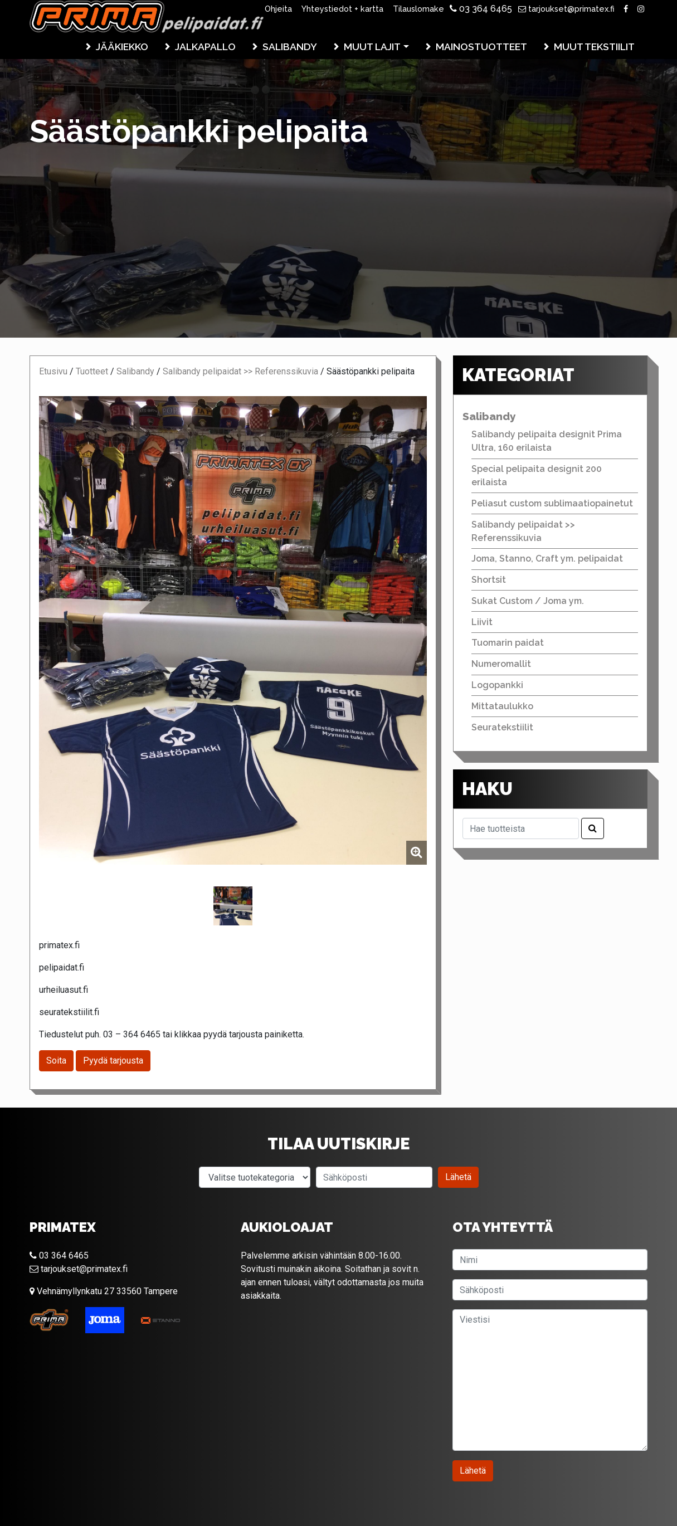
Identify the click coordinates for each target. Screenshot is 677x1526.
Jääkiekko (122, 46)
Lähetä (458, 1177)
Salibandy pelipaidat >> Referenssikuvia (240, 371)
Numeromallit (501, 664)
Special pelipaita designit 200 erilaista (536, 475)
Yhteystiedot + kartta (342, 8)
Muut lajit (372, 46)
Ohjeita (278, 8)
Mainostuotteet (481, 46)
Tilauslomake (418, 8)
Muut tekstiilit (594, 46)
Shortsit (488, 579)
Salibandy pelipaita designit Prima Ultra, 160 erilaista (546, 441)
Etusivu (53, 371)
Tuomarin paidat (507, 642)
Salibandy (289, 46)
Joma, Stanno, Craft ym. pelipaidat (547, 558)
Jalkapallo (205, 46)
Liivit (482, 622)
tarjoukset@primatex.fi (566, 8)
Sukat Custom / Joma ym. (527, 601)
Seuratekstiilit (502, 727)
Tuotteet (92, 371)
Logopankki (497, 685)
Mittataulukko (502, 706)
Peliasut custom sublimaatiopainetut (552, 503)
